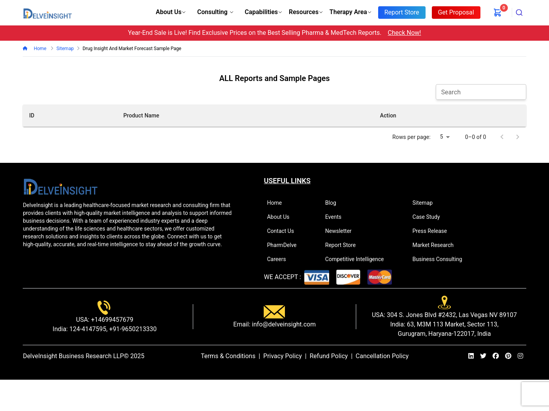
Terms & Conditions (228, 356)
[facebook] (495, 356)
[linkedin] (471, 356)
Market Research (436, 245)
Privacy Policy (282, 356)
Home (39, 48)
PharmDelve (285, 245)
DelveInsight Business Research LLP (73, 356)
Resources (306, 12)
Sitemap (426, 203)
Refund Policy (329, 356)
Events (336, 217)
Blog (334, 203)
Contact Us (284, 231)
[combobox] (519, 12)
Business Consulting (441, 259)
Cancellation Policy (382, 356)
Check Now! (404, 32)
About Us (171, 12)
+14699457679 (111, 319)
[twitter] (483, 356)
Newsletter (341, 231)
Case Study (430, 217)
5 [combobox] (441, 136)
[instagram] (520, 356)
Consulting (215, 12)
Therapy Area (351, 12)
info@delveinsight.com (283, 324)
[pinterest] (508, 356)
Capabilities (264, 12)
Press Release (433, 231)
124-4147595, (87, 329)
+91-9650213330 (131, 329)
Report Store (343, 245)
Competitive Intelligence (358, 259)
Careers (279, 259)
